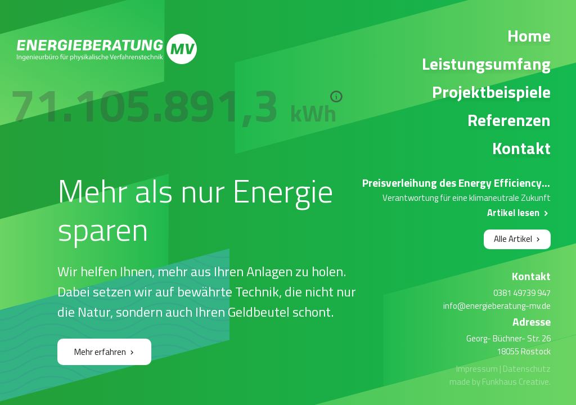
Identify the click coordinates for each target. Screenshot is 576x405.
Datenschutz (527, 368)
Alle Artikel (513, 238)
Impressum (477, 368)
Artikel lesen (513, 212)
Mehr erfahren (100, 351)
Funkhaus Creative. (516, 381)
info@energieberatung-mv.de (497, 305)
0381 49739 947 (522, 292)
